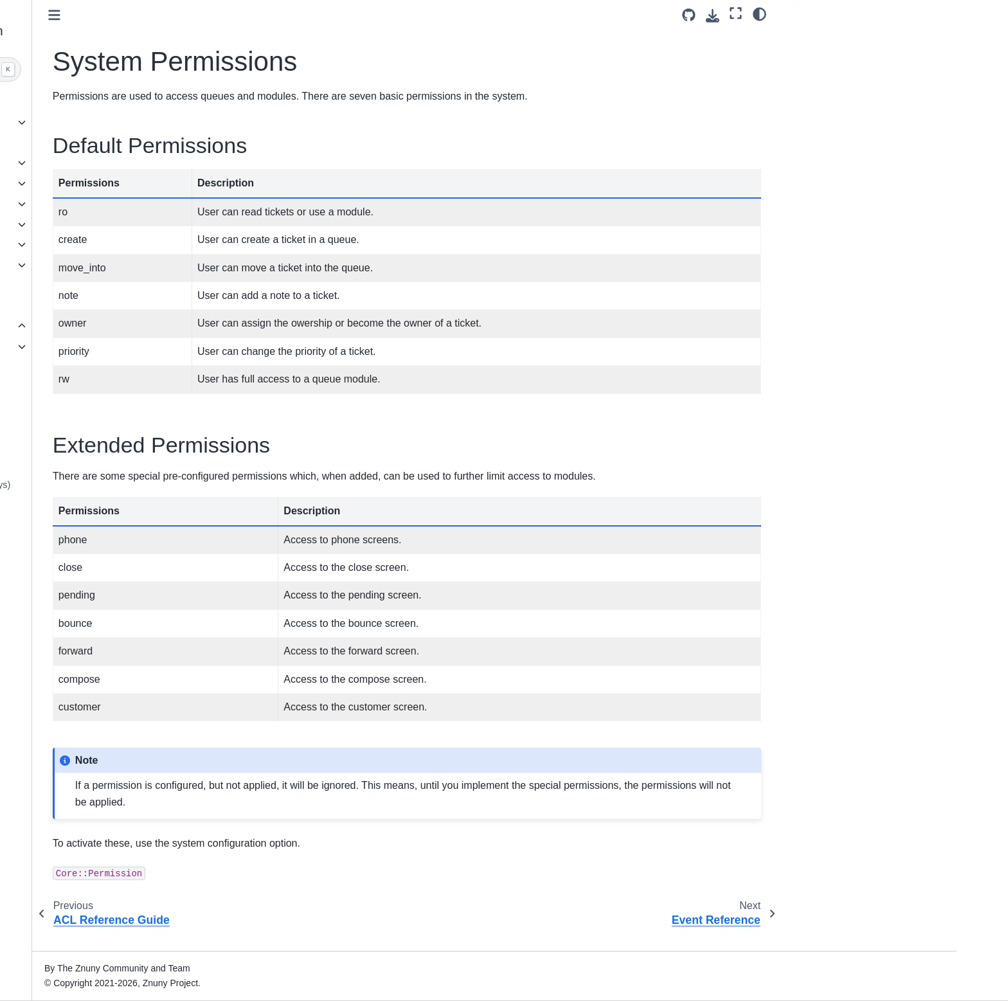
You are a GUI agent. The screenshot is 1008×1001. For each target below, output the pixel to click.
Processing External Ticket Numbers (133, 456)
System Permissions (123, 367)
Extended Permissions (854, 61)
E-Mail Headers (110, 525)
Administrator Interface (114, 204)
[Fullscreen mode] (736, 13)
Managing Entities (115, 407)
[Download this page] (712, 15)
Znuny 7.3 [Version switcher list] (88, 965)
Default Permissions (849, 40)
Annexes (87, 326)
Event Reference (112, 388)
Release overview (104, 122)
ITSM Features (98, 306)
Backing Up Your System (129, 566)
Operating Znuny (102, 265)
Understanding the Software (125, 183)
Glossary (86, 586)
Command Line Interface (119, 285)
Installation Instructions (115, 143)
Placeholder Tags (113, 505)
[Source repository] (689, 15)
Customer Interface (107, 244)
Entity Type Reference (123, 428)
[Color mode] (759, 13)
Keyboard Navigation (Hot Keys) (144, 485)
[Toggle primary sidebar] (255, 15)
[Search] (142, 69)
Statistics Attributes (117, 546)
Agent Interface (99, 224)
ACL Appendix (107, 346)
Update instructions (107, 163)
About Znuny (94, 101)
